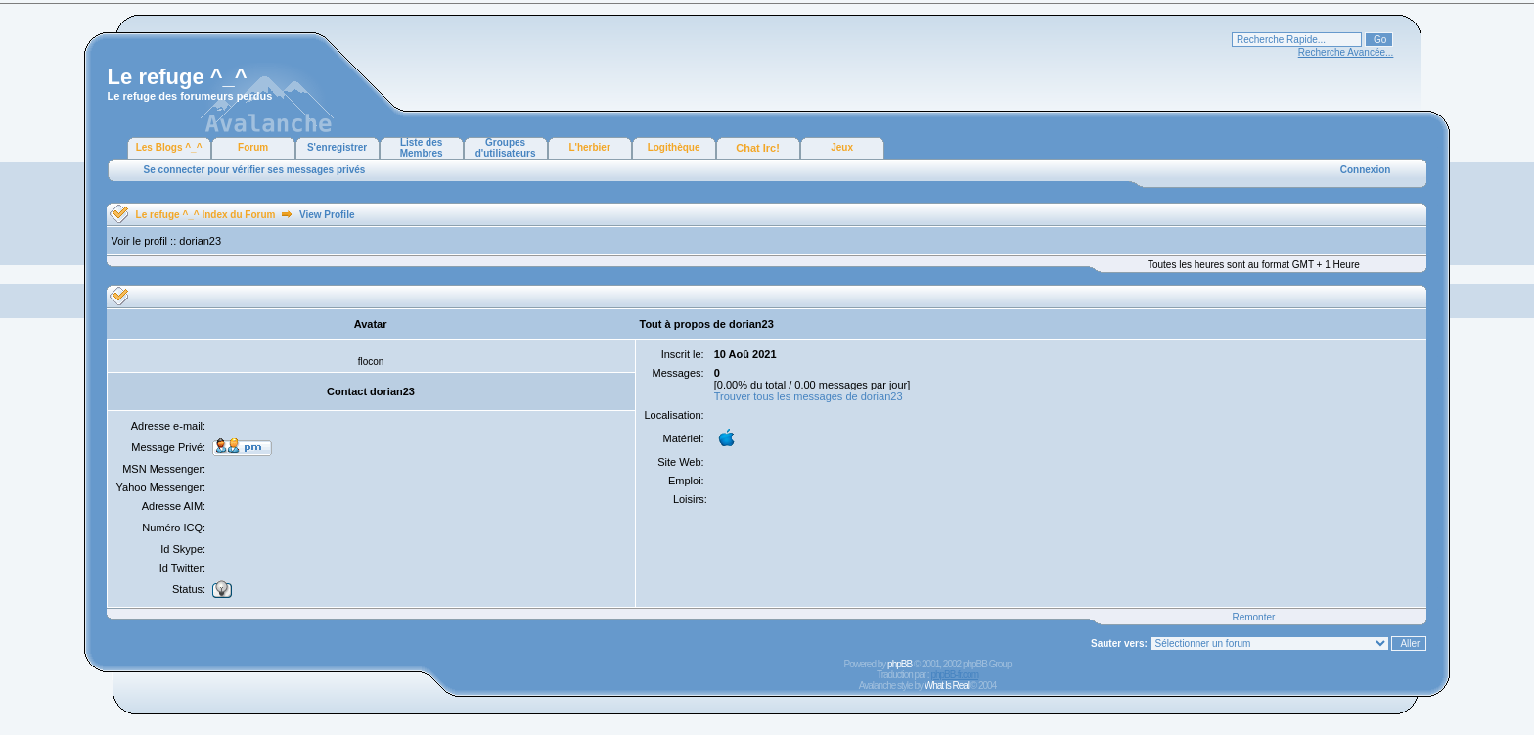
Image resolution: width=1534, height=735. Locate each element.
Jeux (842, 147)
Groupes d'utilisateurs (505, 148)
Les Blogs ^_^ (169, 147)
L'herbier (588, 147)
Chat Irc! (758, 148)
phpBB (899, 664)
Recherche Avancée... (1346, 52)
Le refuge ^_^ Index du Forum (206, 214)
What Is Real (947, 685)
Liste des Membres (421, 148)
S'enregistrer (337, 147)
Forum (253, 147)
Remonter (1253, 617)
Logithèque (674, 147)
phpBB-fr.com (954, 674)
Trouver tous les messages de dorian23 (808, 396)
